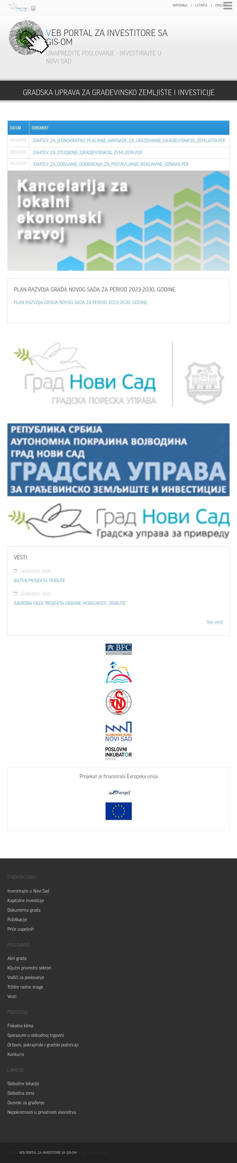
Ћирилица (180, 5)
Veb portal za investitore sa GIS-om (107, 37)
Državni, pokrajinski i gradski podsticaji (42, 1045)
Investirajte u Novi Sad (28, 891)
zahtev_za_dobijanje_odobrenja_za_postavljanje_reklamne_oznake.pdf (111, 164)
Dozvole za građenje (25, 1103)
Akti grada (17, 958)
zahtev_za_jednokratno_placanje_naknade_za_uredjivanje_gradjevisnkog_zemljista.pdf (129, 140)
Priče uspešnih (20, 929)
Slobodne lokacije (23, 1083)
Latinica (201, 5)
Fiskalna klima (20, 1026)
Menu (227, 6)
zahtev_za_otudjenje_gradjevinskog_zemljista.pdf (88, 152)
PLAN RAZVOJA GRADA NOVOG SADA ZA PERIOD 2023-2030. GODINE (80, 302)
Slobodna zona (20, 1093)
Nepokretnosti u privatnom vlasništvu (41, 1112)
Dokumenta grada (23, 910)
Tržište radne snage (25, 987)
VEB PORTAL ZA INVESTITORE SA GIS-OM (48, 1152)
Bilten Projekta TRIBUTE (39, 580)
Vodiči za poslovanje (25, 977)
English (221, 5)
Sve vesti (215, 622)
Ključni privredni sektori (29, 968)
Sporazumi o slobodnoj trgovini (35, 1035)
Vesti (11, 996)
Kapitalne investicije (25, 900)
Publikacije (17, 919)
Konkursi (15, 1054)
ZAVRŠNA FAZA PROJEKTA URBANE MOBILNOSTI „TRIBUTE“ (70, 603)
